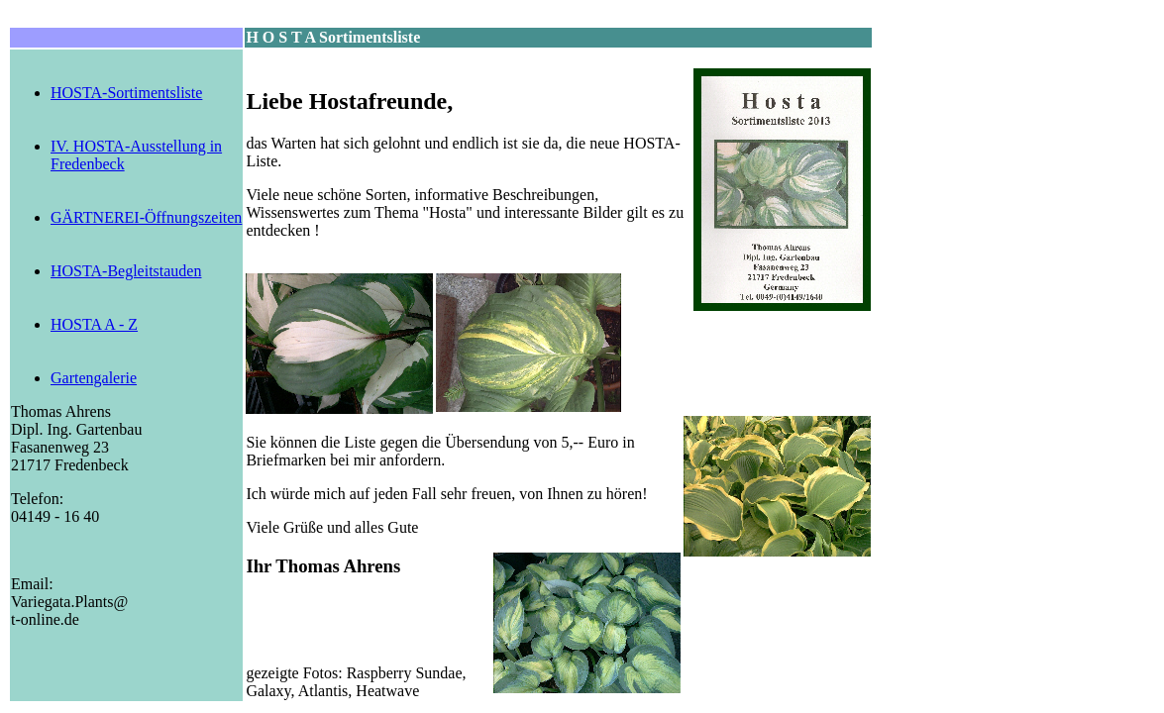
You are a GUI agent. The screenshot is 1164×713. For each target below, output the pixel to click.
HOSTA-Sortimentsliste (126, 92)
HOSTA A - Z (94, 324)
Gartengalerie (94, 377)
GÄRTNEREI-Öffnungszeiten (146, 217)
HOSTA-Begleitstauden (126, 270)
